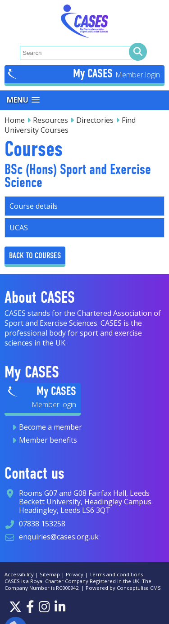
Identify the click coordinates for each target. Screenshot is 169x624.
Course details (33, 206)
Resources (50, 120)
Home (15, 120)
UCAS (18, 228)
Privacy (74, 574)
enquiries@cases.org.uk (59, 537)
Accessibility (19, 574)
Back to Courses (35, 255)
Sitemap (50, 574)
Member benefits (48, 440)
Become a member (50, 427)
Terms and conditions (116, 574)
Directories (95, 120)
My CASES (94, 73)
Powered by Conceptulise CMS (123, 587)
